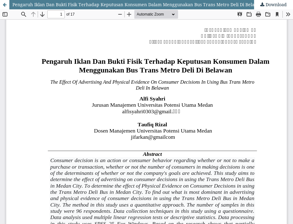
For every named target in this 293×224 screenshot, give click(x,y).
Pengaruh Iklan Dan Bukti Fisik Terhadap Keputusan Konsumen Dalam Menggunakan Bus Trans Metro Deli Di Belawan (137, 4)
